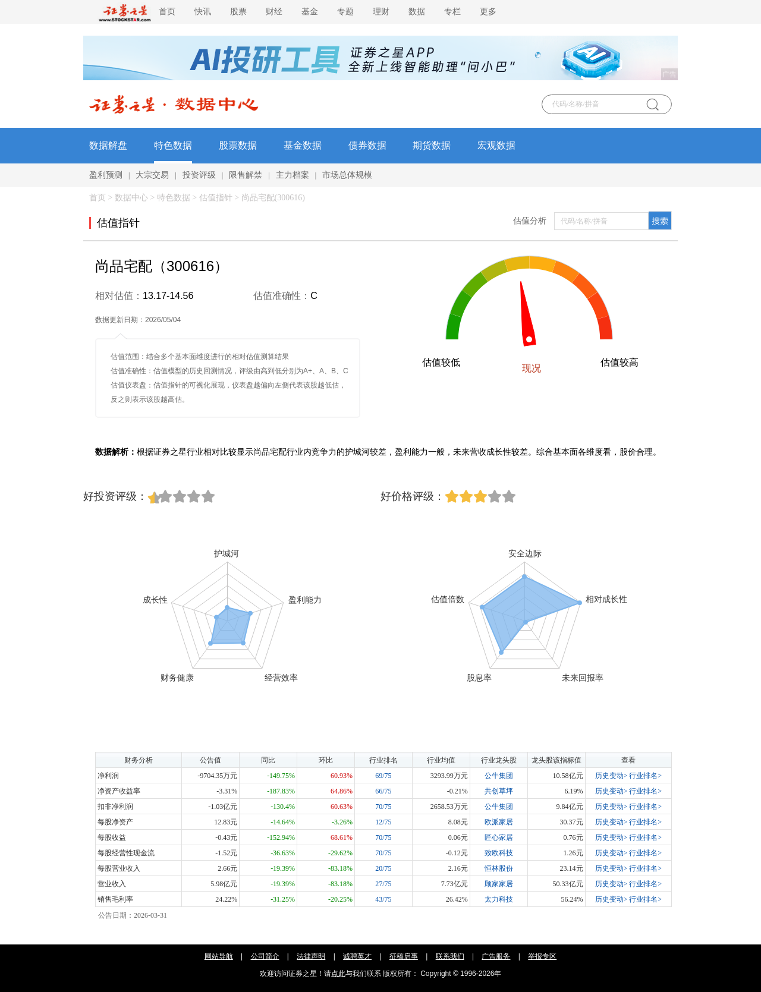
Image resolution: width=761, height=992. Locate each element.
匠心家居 (499, 837)
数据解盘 (108, 145)
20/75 (383, 868)
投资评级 (199, 175)
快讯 (202, 11)
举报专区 (542, 956)
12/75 (383, 822)
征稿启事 (403, 956)
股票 (238, 11)
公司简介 (265, 956)
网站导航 (219, 956)
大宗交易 (152, 175)
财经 (274, 11)
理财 (381, 11)
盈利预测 (105, 175)
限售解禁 (245, 175)
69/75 (383, 775)
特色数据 (173, 145)
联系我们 (450, 956)
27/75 (383, 884)
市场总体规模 (347, 175)
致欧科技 (499, 853)
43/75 (383, 899)
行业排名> (645, 775)
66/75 (383, 791)
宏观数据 (496, 145)
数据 (416, 11)
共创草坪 (499, 791)
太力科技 (499, 899)
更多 (488, 11)
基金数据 (303, 145)
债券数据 (367, 145)
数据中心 (131, 197)
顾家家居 (499, 884)
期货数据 (432, 145)
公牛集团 (499, 775)
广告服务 (496, 956)
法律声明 (311, 956)
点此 (338, 973)
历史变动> (611, 775)
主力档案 (292, 175)
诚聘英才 (357, 956)
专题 (345, 11)
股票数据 (238, 145)
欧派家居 (499, 822)
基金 (309, 11)
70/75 (383, 806)
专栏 (452, 11)
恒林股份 (499, 868)
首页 (167, 11)
